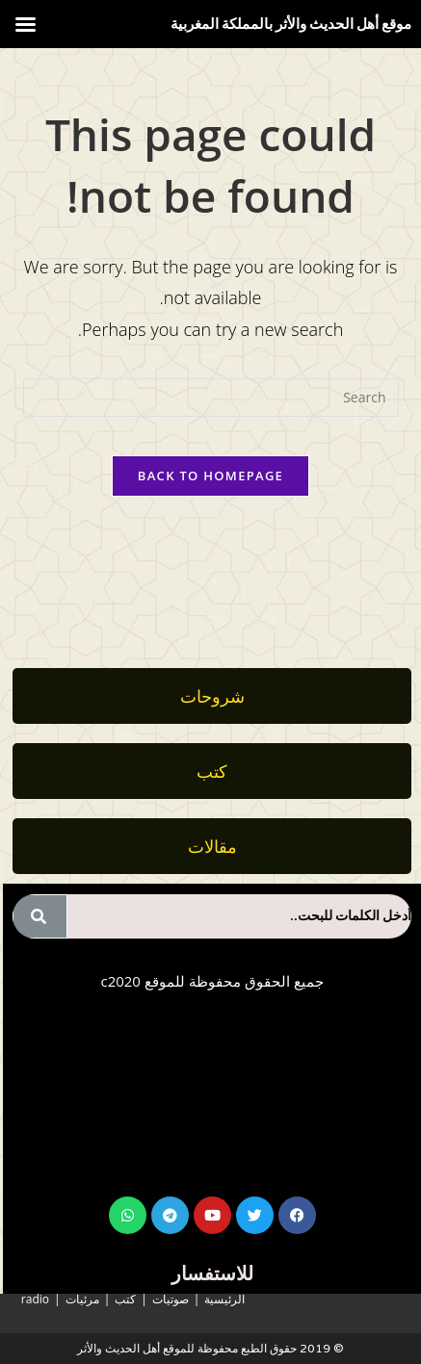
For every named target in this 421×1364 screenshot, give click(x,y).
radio (35, 1299)
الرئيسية (224, 1299)
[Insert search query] (211, 397)
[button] (212, 846)
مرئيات (82, 1299)
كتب (125, 1299)
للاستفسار (212, 1273)
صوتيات (170, 1299)
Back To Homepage (210, 475)
